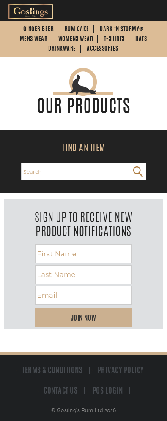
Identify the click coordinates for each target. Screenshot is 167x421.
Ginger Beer (38, 30)
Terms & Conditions (52, 370)
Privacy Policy (121, 370)
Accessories (102, 49)
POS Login (108, 391)
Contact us (60, 391)
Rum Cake (77, 30)
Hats (141, 39)
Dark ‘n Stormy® (122, 30)
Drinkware (62, 49)
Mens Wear (34, 39)
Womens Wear (75, 39)
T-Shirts (114, 39)
